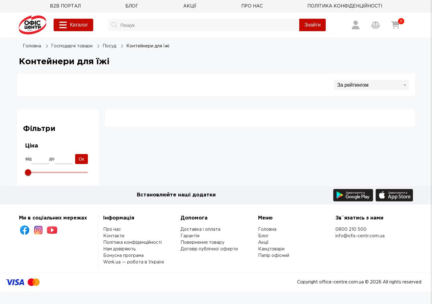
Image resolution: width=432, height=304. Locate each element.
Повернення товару (202, 242)
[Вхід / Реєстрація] (355, 25)
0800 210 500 (351, 229)
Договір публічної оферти (209, 249)
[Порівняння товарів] (375, 25)
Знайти (312, 24)
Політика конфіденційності (132, 242)
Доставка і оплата (200, 229)
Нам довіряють (119, 249)
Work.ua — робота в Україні (133, 262)
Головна (267, 229)
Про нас (112, 229)
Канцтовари (271, 249)
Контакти (113, 236)
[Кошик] (395, 25)
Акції (263, 242)
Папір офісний (273, 256)
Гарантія (189, 236)
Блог (263, 236)
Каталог (73, 25)
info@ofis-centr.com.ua (360, 236)
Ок (81, 159)
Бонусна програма (123, 256)
